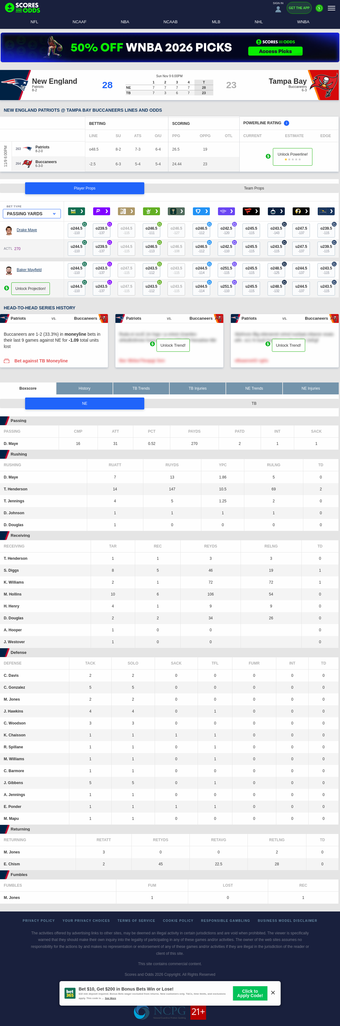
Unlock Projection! (30, 288)
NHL (259, 21)
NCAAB (170, 21)
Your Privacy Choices (86, 920)
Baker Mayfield (29, 270)
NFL (35, 21)
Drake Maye (27, 230)
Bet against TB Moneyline (41, 360)
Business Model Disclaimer (287, 920)
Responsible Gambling (225, 920)
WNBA (303, 21)
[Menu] (331, 8)
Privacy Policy (39, 920)
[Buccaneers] (46, 162)
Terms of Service (137, 920)
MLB (216, 21)
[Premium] (319, 10)
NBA (125, 21)
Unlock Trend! (173, 345)
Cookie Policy (178, 920)
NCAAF (80, 21)
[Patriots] (42, 147)
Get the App (299, 8)
